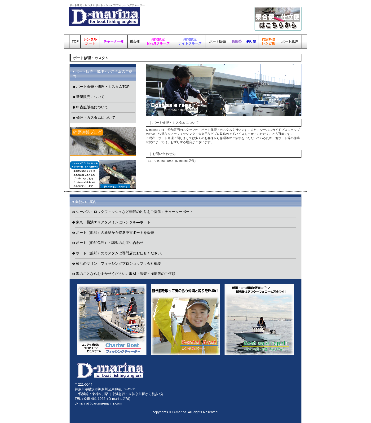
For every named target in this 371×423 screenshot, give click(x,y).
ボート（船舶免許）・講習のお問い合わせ (109, 243)
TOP (75, 41)
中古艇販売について (92, 107)
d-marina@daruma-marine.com (98, 403)
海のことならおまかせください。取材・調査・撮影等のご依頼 (125, 274)
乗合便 (135, 41)
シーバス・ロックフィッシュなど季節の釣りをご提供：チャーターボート (134, 212)
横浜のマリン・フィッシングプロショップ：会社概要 (118, 263)
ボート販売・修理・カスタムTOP (102, 86)
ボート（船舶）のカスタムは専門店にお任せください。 (120, 253)
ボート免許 (289, 41)
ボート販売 (217, 41)
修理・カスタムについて (95, 117)
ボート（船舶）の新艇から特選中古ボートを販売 (115, 232)
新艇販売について (90, 97)
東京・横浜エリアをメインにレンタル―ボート (113, 222)
